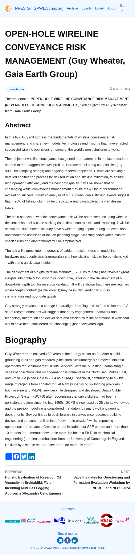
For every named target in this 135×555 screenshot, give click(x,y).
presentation (15, 89)
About (111, 8)
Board (99, 8)
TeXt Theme (97, 548)
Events (86, 8)
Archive (72, 8)
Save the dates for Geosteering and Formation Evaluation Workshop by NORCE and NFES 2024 (101, 483)
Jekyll (84, 548)
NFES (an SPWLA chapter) (39, 8)
